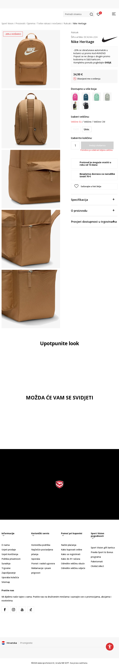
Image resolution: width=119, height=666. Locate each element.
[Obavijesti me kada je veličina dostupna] (76, 129)
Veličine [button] (87, 122)
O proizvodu (92, 210)
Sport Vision (7, 23)
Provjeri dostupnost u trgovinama (94, 221)
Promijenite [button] (26, 642)
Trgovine (6, 568)
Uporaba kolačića (10, 577)
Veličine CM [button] (99, 122)
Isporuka (35, 558)
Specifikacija (92, 199)
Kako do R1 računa (70, 558)
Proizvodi (20, 23)
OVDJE (108, 62)
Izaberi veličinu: (80, 116)
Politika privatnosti (11, 558)
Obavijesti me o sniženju (88, 78)
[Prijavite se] (98, 14)
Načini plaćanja (68, 544)
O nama (6, 544)
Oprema (31, 23)
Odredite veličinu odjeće (73, 568)
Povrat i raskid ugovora (43, 563)
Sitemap (6, 582)
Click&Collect (97, 566)
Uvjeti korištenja (10, 554)
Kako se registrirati (70, 554)
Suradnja (6, 563)
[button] (78, 14)
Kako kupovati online (71, 549)
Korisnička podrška (40, 544)
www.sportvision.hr (46, 663)
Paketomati (97, 561)
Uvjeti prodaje (9, 549)
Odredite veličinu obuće (73, 563)
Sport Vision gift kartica (103, 547)
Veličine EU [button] (76, 122)
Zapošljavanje (9, 572)
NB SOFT (65, 663)
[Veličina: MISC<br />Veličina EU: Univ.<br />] (86, 129)
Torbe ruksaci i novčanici (49, 23)
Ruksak (67, 23)
